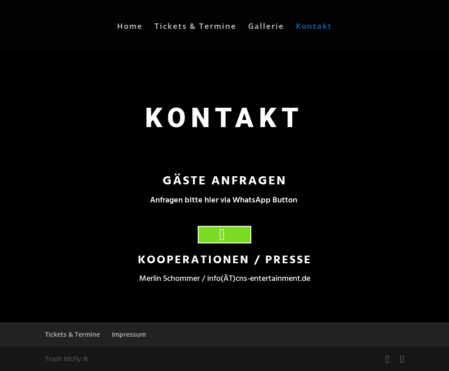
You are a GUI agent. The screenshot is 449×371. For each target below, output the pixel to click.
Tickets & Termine (195, 27)
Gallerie (266, 27)
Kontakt (314, 27)
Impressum (129, 334)
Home (130, 27)
